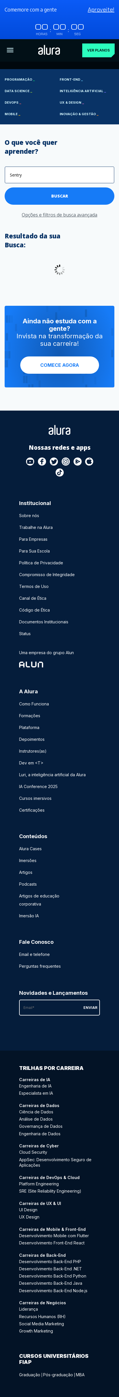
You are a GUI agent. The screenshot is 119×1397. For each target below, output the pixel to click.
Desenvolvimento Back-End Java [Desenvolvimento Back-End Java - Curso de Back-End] (50, 1283)
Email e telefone (34, 954)
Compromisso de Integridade (47, 574)
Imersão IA (29, 915)
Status (25, 633)
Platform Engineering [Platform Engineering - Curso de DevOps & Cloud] (39, 1183)
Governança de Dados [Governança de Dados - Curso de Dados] (41, 1126)
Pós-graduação (58, 1374)
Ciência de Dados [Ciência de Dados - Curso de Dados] (36, 1111)
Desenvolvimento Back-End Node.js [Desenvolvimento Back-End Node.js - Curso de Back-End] (53, 1290)
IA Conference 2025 (38, 786)
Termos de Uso (34, 586)
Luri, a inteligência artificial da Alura (52, 774)
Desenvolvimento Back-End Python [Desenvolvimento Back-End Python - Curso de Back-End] (52, 1275)
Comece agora (59, 365)
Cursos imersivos (35, 798)
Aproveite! (101, 9)
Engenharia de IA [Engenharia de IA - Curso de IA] (35, 1085)
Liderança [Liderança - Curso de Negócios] (28, 1309)
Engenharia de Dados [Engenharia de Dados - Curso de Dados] (40, 1133)
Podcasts (28, 884)
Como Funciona (34, 703)
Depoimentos (32, 739)
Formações (29, 715)
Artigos (25, 872)
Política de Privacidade (41, 562)
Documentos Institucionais (43, 621)
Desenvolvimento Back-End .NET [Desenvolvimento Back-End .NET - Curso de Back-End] (50, 1268)
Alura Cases (30, 848)
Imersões (27, 860)
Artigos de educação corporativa (39, 899)
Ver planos (98, 50)
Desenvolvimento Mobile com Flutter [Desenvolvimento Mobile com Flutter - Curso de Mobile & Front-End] (54, 1235)
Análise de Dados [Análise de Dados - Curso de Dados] (36, 1119)
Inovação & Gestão (79, 114)
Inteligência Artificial (83, 91)
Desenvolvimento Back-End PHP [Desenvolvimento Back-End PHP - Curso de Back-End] (50, 1261)
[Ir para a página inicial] (49, 50)
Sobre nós (29, 515)
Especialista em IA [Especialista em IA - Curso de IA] (36, 1093)
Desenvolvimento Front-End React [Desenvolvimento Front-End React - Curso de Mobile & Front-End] (52, 1242)
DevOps (13, 102)
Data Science (18, 91)
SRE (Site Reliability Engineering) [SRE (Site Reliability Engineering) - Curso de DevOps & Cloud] (50, 1191)
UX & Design (72, 102)
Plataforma (29, 727)
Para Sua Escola (34, 550)
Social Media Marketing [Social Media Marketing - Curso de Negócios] (41, 1323)
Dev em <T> (31, 762)
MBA (80, 1374)
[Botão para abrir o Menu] (10, 50)
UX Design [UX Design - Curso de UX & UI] (29, 1216)
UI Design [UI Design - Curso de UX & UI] (28, 1209)
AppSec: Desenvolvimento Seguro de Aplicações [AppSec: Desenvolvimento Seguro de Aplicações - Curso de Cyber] (55, 1162)
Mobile (12, 114)
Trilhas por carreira (51, 1068)
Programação (20, 79)
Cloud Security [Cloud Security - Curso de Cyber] (33, 1152)
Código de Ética (34, 610)
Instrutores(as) (33, 751)
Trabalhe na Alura (36, 527)
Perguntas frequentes (40, 966)
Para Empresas (33, 539)
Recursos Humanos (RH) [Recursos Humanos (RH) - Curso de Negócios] (42, 1316)
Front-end (71, 79)
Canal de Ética (32, 598)
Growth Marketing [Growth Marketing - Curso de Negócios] (36, 1330)
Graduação (29, 1374)
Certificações (32, 810)
